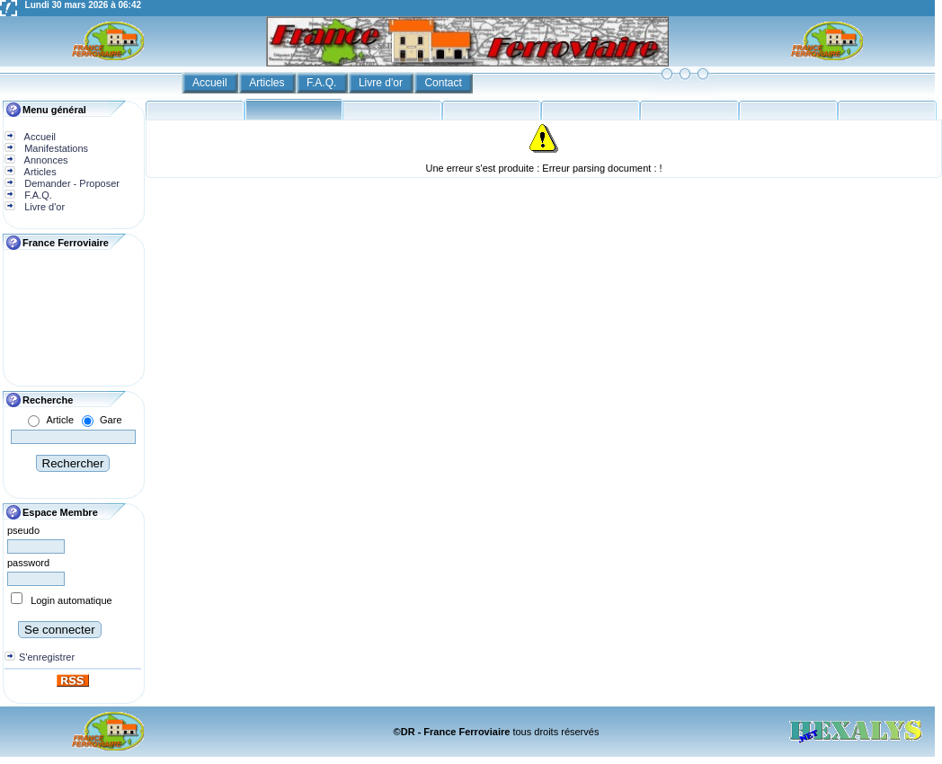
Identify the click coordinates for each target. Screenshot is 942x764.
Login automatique (71, 600)
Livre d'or (382, 82)
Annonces (44, 160)
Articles (268, 82)
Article (60, 419)
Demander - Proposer (71, 183)
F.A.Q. (323, 82)
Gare (110, 419)
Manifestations (55, 148)
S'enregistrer (47, 657)
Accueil (211, 82)
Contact (444, 82)
